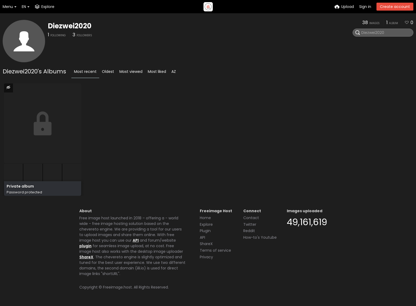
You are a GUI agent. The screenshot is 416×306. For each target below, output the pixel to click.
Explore (206, 224)
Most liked (157, 71)
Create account (395, 6)
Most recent (85, 71)
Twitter (249, 224)
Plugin (205, 230)
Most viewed (130, 71)
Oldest (108, 71)
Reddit (249, 230)
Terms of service (215, 250)
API (136, 240)
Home (205, 217)
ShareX (86, 257)
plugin (85, 246)
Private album (20, 186)
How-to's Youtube (260, 237)
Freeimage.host (117, 287)
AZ (173, 71)
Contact (251, 217)
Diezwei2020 (70, 26)
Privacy (206, 257)
